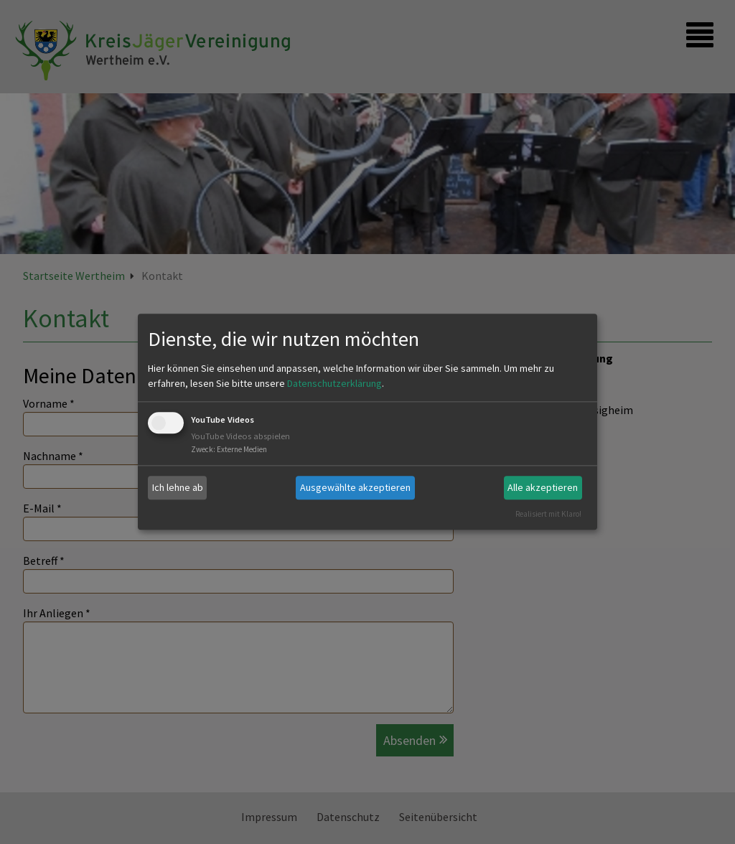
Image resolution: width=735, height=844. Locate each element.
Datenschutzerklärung (334, 383)
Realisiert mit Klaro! (548, 514)
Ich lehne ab (177, 487)
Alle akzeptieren (542, 487)
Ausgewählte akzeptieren (355, 487)
